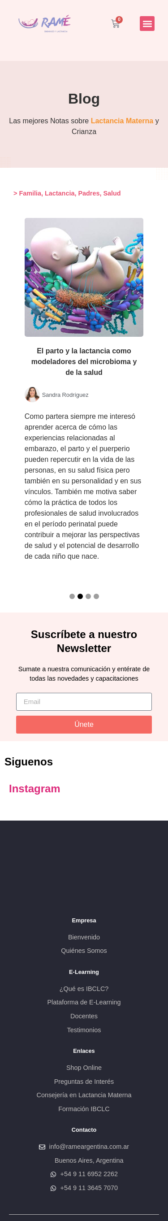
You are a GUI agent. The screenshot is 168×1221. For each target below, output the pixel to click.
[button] (147, 23)
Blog (84, 99)
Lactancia (59, 193)
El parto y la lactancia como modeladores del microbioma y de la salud (84, 361)
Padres (88, 193)
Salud (112, 193)
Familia (30, 193)
